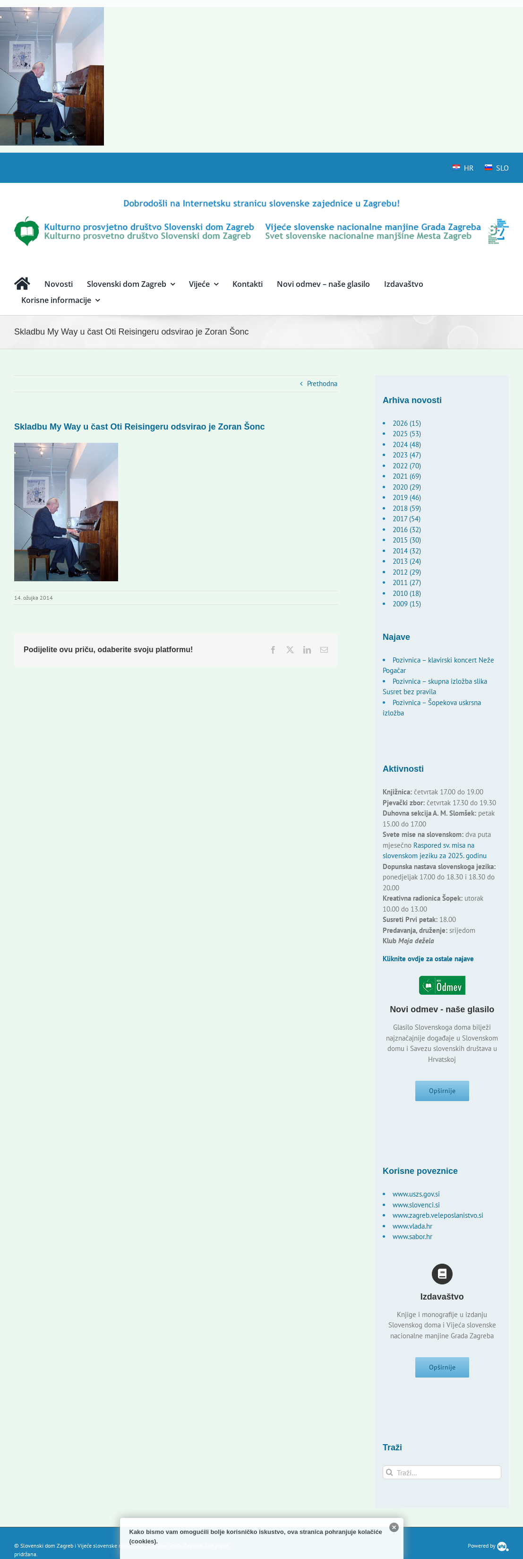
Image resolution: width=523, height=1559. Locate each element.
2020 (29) (407, 486)
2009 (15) (407, 603)
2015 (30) (407, 539)
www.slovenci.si (416, 1206)
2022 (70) (407, 465)
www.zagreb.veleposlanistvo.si (438, 1217)
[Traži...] (442, 1476)
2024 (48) (407, 444)
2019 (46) (407, 497)
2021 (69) (407, 476)
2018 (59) (407, 508)
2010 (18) (407, 593)
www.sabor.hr (412, 1238)
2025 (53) (407, 433)
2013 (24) (407, 561)
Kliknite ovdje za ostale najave (428, 958)
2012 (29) (407, 572)
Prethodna (322, 383)
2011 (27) (407, 582)
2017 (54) (406, 518)
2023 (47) (407, 454)
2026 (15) (407, 423)
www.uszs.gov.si (416, 1195)
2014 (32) (407, 550)
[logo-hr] (261, 201)
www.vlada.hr (412, 1227)
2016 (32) (407, 529)
